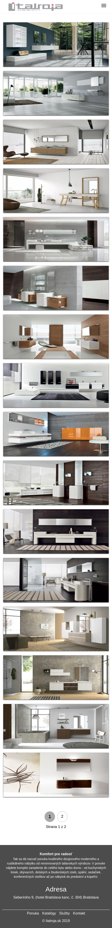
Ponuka (33, 913)
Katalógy (49, 913)
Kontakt (79, 913)
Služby (64, 913)
